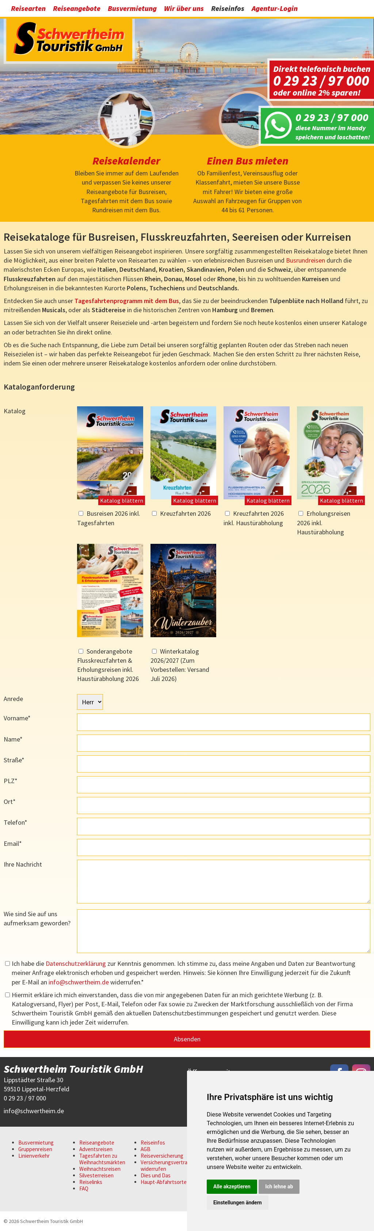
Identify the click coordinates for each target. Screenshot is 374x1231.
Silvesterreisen (96, 1175)
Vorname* (17, 718)
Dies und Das (156, 1175)
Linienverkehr (34, 1155)
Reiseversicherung (162, 1155)
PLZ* (11, 781)
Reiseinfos (227, 8)
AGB (145, 1149)
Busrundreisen (305, 260)
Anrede (13, 698)
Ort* (10, 801)
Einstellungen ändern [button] (237, 1202)
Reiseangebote (76, 8)
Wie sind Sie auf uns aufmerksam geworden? (37, 918)
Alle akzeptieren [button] (232, 1186)
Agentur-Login (275, 8)
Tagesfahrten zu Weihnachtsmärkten (102, 1159)
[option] (187, 75)
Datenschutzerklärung (76, 963)
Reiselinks (90, 1181)
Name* (13, 739)
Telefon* (15, 822)
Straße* (14, 760)
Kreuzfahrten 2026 (185, 513)
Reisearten (28, 8)
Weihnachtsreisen (100, 1168)
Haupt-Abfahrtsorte (164, 1181)
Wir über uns (184, 8)
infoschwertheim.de (79, 982)
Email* (13, 843)
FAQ (83, 1188)
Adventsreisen (95, 1149)
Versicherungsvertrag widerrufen (165, 1165)
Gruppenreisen (35, 1149)
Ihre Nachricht (23, 864)
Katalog (15, 411)
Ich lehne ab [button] (279, 1186)
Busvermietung (132, 8)
